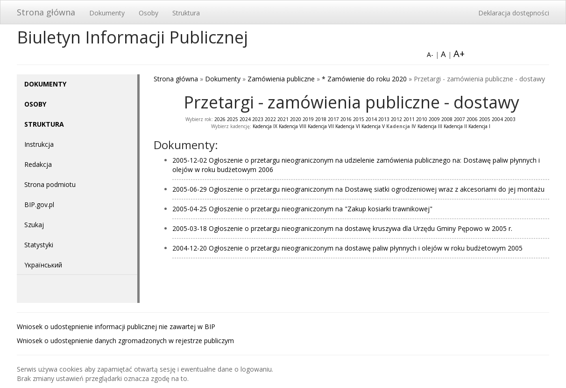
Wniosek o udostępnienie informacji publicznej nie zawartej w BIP (116, 326)
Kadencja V (373, 126)
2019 (308, 119)
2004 (497, 119)
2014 (371, 119)
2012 (396, 119)
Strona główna (46, 12)
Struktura (186, 12)
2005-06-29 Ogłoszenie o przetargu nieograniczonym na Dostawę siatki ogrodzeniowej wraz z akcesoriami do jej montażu (358, 189)
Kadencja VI (347, 126)
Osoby (148, 12)
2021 (283, 119)
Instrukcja (39, 144)
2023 (257, 119)
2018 (320, 119)
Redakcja (38, 164)
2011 (409, 119)
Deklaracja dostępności (513, 12)
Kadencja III (429, 126)
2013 (383, 119)
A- (430, 54)
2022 (270, 119)
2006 (472, 119)
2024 (245, 119)
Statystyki (38, 244)
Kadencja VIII (292, 126)
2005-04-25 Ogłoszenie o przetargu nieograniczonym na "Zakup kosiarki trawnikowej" (302, 208)
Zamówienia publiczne (281, 78)
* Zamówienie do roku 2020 (364, 78)
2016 (346, 119)
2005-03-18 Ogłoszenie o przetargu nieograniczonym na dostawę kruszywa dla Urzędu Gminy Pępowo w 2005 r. (342, 228)
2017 (333, 119)
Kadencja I (479, 126)
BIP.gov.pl (39, 204)
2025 (232, 119)
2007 (459, 119)
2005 (484, 119)
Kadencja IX (265, 126)
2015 (358, 119)
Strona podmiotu (50, 184)
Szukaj (34, 224)
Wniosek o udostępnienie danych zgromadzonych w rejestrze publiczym (125, 340)
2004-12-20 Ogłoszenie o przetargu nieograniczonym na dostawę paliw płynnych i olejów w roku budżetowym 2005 (347, 248)
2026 (220, 119)
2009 (434, 119)
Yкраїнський (43, 264)
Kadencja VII (321, 126)
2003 (510, 119)
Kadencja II (455, 126)
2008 (447, 119)
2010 (421, 119)
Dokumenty (107, 12)
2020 (295, 119)
